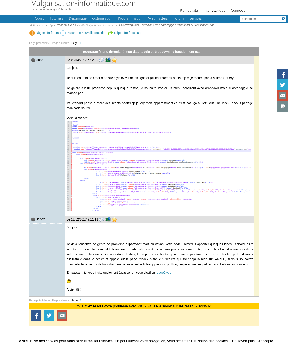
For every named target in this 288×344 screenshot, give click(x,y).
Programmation (130, 18)
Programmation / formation (102, 25)
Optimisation (102, 18)
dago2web (164, 272)
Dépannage (78, 18)
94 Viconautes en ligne (42, 25)
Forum (178, 18)
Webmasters (158, 18)
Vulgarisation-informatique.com (84, 4)
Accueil (78, 25)
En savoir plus (243, 341)
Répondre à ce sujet (125, 33)
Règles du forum (44, 33)
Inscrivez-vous (214, 11)
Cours (39, 18)
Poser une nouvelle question (83, 33)
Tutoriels (56, 18)
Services (195, 18)
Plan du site (189, 11)
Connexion (239, 11)
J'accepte (265, 341)
